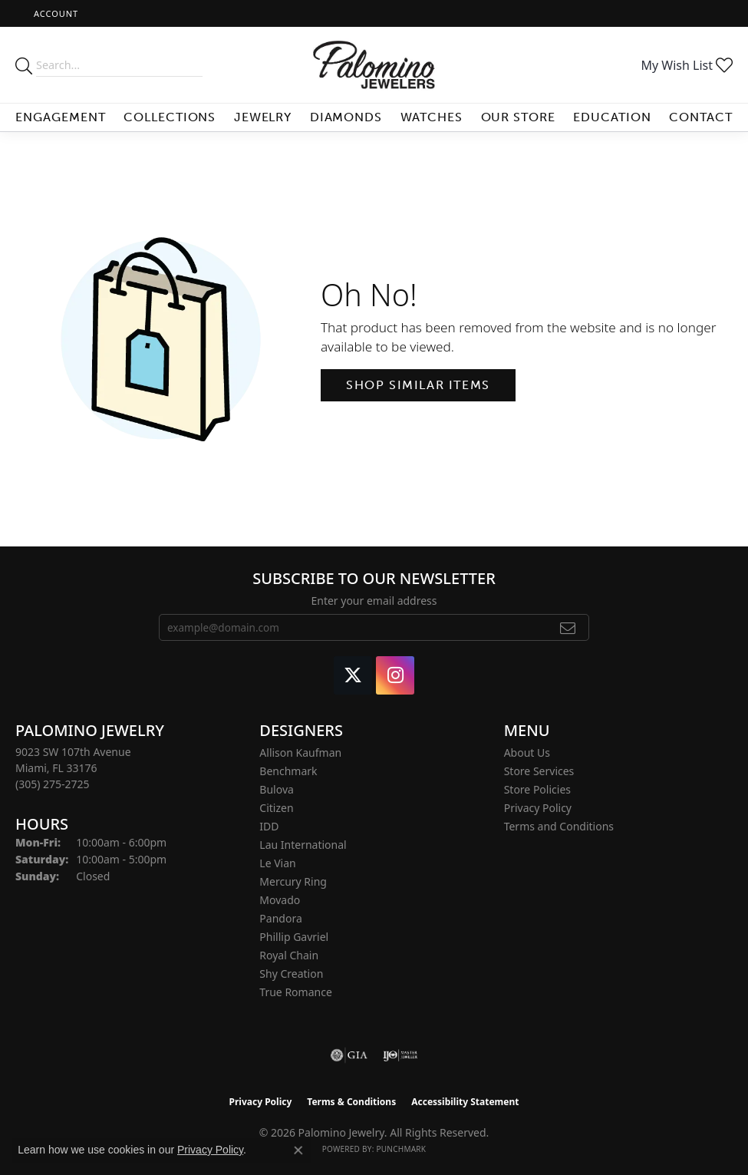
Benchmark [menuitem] (288, 771)
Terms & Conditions (351, 1101)
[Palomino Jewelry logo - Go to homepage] (373, 65)
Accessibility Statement (465, 1101)
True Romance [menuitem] (295, 992)
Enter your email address (374, 600)
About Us (527, 752)
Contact (701, 117)
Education (612, 117)
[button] (54, 13)
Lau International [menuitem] (302, 844)
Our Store (518, 117)
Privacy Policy (538, 807)
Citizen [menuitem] (276, 807)
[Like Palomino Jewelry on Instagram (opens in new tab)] (395, 675)
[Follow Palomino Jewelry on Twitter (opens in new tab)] (353, 675)
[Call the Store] (52, 784)
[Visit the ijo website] (400, 1055)
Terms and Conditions (559, 826)
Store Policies (537, 789)
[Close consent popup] (298, 1150)
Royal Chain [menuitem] (288, 955)
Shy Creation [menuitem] (291, 973)
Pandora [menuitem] (280, 918)
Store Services (539, 771)
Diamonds (346, 117)
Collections (170, 117)
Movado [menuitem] (279, 900)
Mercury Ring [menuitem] (293, 881)
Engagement (60, 117)
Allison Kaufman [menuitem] (300, 752)
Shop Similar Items (418, 385)
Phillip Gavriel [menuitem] (293, 936)
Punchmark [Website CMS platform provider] (401, 1149)
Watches (431, 117)
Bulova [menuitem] (276, 789)
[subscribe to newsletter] (568, 628)
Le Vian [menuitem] (277, 863)
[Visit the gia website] (349, 1055)
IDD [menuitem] (268, 826)
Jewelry (263, 117)
